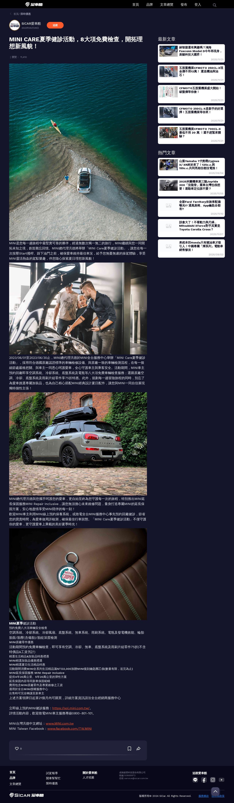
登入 (198, 4)
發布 (184, 4)
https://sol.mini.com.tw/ (71, 708)
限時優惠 (52, 783)
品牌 (149, 4)
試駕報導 (52, 773)
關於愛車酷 (90, 772)
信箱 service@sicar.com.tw (133, 778)
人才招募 (88, 777)
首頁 (135, 4)
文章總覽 (166, 4)
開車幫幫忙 (53, 778)
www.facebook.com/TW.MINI (69, 728)
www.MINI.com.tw (60, 723)
